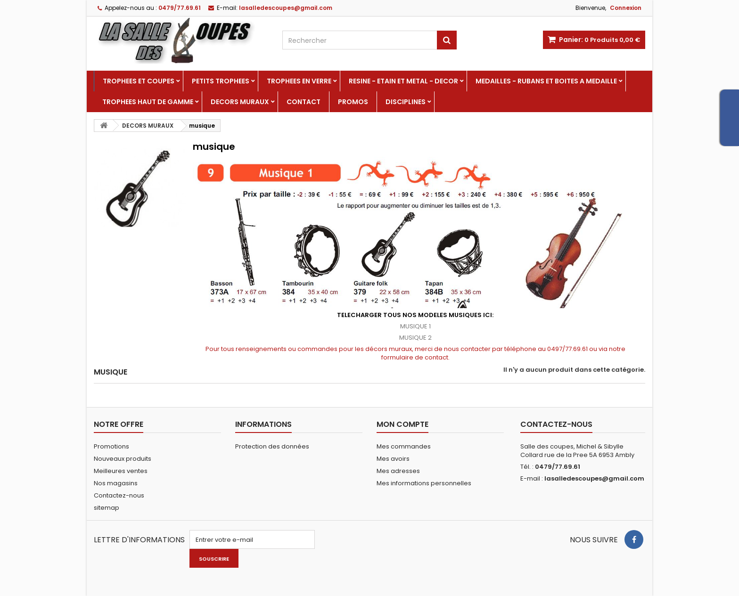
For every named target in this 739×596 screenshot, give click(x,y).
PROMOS (353, 101)
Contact (303, 101)
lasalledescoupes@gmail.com (594, 478)
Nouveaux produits (122, 458)
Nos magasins (116, 483)
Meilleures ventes (121, 470)
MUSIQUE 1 (415, 326)
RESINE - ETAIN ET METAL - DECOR (403, 81)
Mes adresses (398, 470)
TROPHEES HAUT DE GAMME (147, 101)
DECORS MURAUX (240, 101)
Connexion (625, 8)
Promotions (111, 446)
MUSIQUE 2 (415, 337)
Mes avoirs (393, 458)
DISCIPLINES (406, 101)
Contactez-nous (119, 495)
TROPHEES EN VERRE (299, 81)
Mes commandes (404, 446)
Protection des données (272, 446)
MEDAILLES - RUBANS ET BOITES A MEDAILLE (546, 81)
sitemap (106, 507)
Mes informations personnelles (424, 483)
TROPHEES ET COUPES (138, 81)
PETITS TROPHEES (220, 81)
